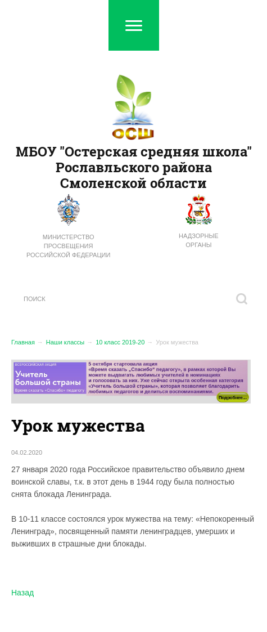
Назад (22, 592)
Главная (23, 342)
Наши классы (65, 342)
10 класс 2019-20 (120, 342)
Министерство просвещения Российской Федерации (68, 246)
